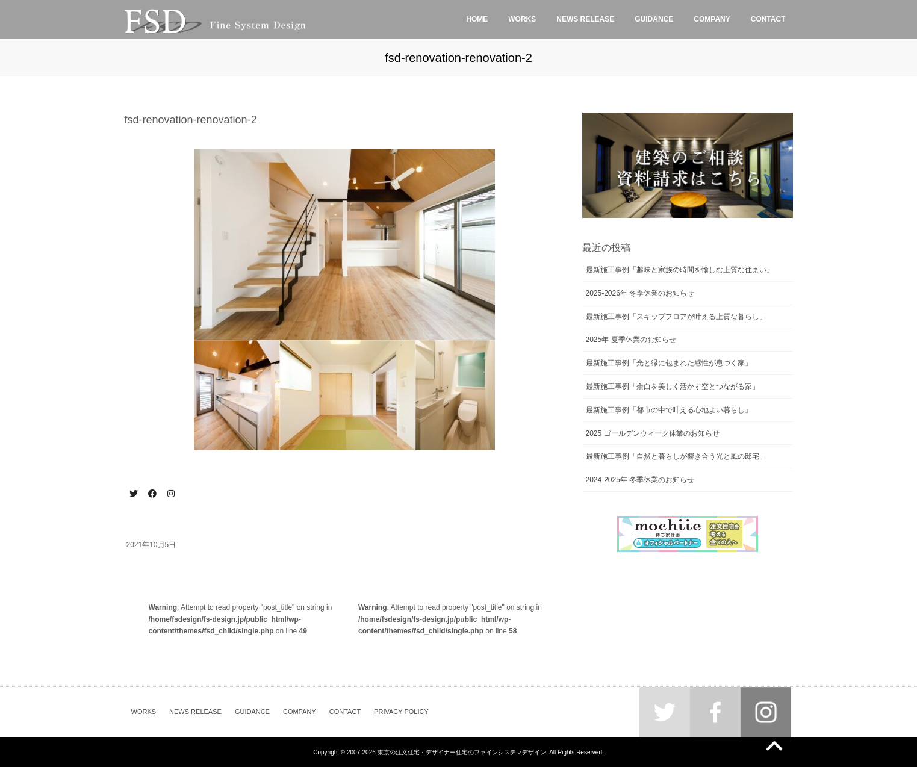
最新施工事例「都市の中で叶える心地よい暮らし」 (669, 410)
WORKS (144, 711)
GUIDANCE (252, 711)
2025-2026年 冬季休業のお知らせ (640, 293)
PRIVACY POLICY (401, 711)
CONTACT (345, 711)
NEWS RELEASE (195, 711)
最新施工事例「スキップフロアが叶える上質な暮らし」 (676, 316)
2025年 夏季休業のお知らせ (631, 339)
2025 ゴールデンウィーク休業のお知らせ (653, 433)
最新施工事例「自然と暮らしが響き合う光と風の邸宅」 (676, 456)
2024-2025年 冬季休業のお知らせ (640, 480)
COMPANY (299, 711)
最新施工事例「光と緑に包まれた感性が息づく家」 (669, 363)
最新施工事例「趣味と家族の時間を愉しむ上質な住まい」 (680, 270)
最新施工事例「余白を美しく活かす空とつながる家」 (672, 386)
